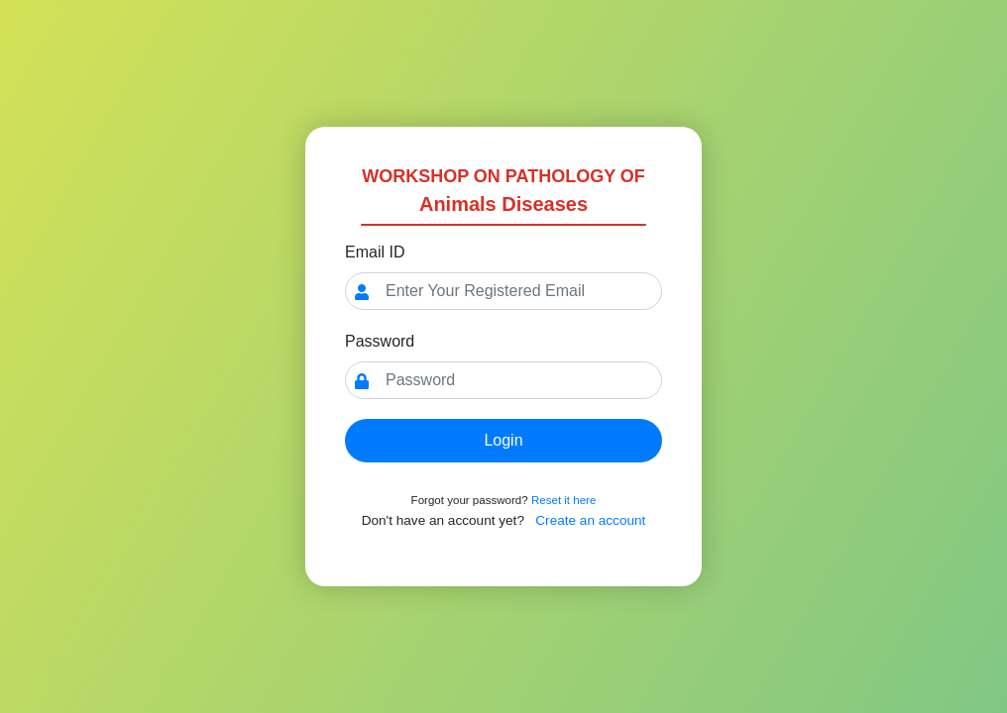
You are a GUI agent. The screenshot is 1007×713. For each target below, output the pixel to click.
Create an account (590, 520)
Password (379, 341)
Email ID (374, 252)
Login (503, 440)
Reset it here (563, 500)
